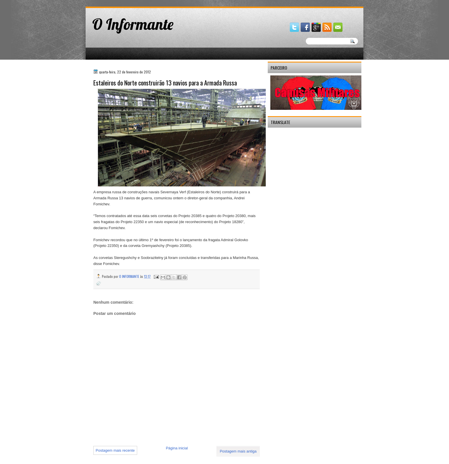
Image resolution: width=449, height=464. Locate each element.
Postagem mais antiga (238, 451)
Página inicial (177, 448)
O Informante (133, 24)
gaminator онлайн (112, 2)
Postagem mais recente (115, 450)
